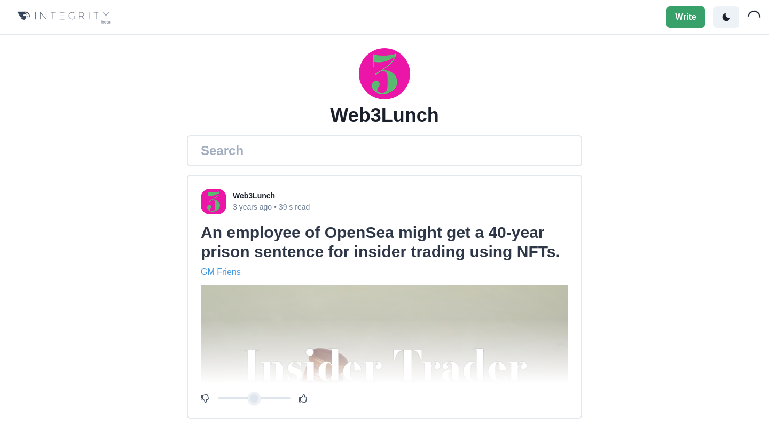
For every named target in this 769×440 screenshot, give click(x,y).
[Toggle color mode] (726, 17)
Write (685, 16)
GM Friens (221, 271)
